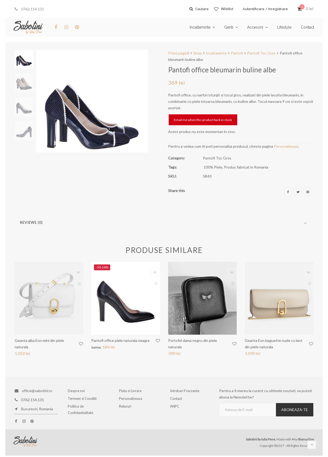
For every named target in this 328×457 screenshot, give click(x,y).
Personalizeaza (286, 146)
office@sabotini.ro (33, 390)
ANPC (176, 409)
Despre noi (77, 391)
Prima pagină (178, 53)
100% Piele (213, 167)
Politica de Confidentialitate (82, 412)
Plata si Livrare (131, 391)
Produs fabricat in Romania (246, 167)
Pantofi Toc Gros (261, 53)
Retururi (127, 409)
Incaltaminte (216, 53)
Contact (177, 400)
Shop (197, 53)
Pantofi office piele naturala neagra (120, 340)
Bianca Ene (306, 439)
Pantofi (237, 53)
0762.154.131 (29, 9)
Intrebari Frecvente (186, 391)
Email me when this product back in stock (203, 120)
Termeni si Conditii (83, 400)
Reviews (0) (31, 222)
